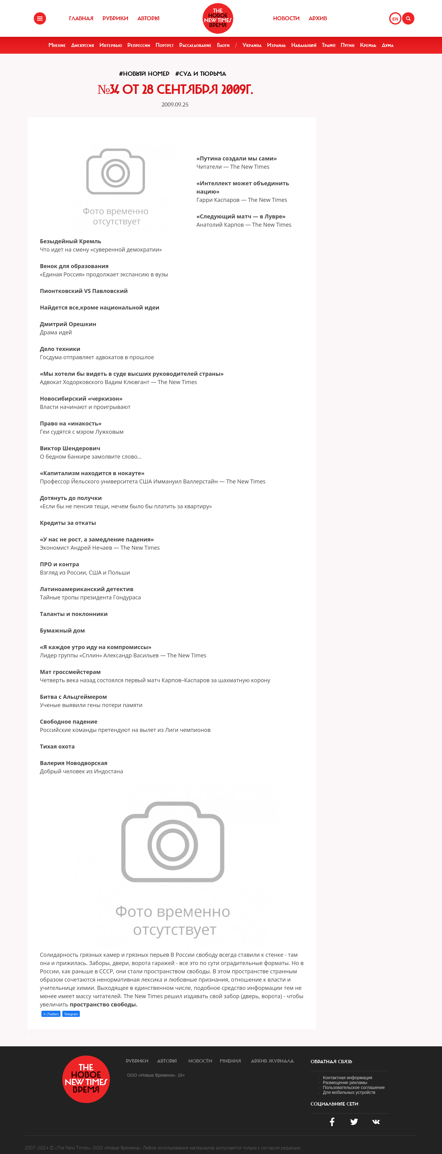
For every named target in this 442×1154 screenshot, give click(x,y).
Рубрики (115, 18)
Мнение (57, 45)
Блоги (223, 45)
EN (395, 19)
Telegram (71, 1014)
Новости (286, 18)
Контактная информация (347, 1077)
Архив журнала (272, 1061)
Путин (348, 45)
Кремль (368, 45)
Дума (388, 45)
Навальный (303, 45)
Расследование (195, 45)
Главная (81, 18)
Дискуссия (82, 45)
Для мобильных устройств (349, 1092)
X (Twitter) (51, 1014)
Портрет (165, 45)
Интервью (110, 45)
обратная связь (331, 1062)
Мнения (230, 1061)
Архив (318, 18)
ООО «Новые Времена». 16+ (156, 1075)
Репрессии (138, 45)
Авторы (149, 18)
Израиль (276, 45)
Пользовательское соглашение (354, 1087)
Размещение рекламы (345, 1082)
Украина (252, 45)
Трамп (328, 45)
